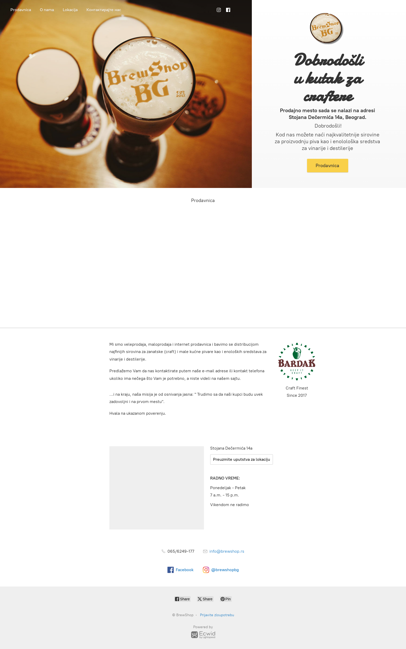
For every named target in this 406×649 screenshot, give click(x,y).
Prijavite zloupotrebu (217, 615)
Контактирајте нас (103, 9)
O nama (47, 9)
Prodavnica (20, 9)
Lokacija (70, 9)
